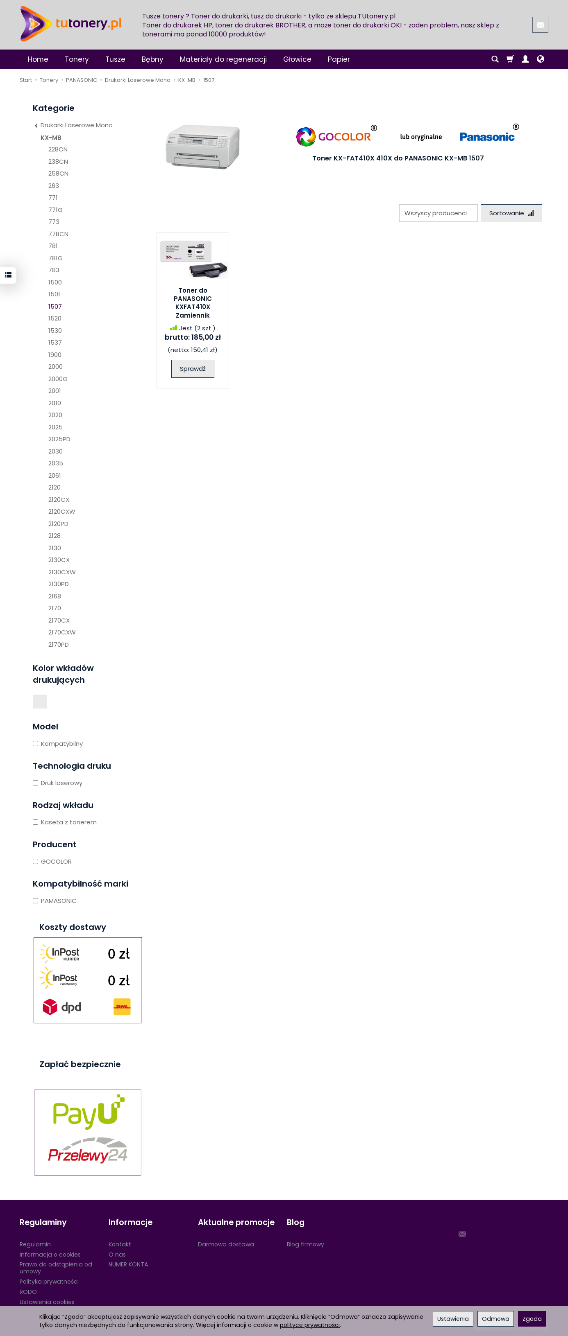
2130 (54, 548)
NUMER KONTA (128, 1264)
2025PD (59, 439)
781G (55, 258)
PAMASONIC (55, 900)
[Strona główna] (71, 23)
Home (38, 59)
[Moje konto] (525, 59)
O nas (117, 1254)
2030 (55, 451)
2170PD (58, 644)
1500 (55, 282)
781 (53, 245)
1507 (55, 306)
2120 (54, 487)
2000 (55, 366)
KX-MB (51, 137)
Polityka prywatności (49, 1281)
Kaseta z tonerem (65, 822)
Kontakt (120, 1244)
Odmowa (495, 1319)
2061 (54, 475)
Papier (339, 59)
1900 (54, 354)
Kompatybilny (58, 743)
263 (53, 185)
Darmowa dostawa (226, 1244)
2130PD (58, 584)
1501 (54, 294)
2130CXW (62, 572)
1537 (55, 342)
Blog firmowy (305, 1244)
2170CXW (62, 632)
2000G (58, 379)
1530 (55, 330)
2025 (55, 427)
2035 (55, 463)
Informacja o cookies (50, 1254)
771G (55, 209)
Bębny (153, 59)
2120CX (58, 499)
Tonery (77, 59)
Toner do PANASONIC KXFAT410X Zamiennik (193, 303)
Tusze (115, 59)
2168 (54, 596)
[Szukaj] (495, 59)
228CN (58, 149)
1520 (54, 318)
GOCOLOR (52, 861)
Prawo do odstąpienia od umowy (56, 1267)
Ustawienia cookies (47, 1302)
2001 (54, 390)
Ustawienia (453, 1319)
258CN (58, 173)
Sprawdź (193, 368)
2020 (55, 415)
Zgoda (532, 1319)
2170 (54, 608)
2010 (54, 403)
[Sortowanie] (511, 213)
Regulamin (35, 1244)
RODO (28, 1291)
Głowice (297, 59)
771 (53, 197)
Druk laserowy (57, 783)
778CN (58, 234)
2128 (54, 535)
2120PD (58, 523)
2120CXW (61, 511)
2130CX (59, 559)
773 (53, 221)
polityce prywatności (310, 1325)
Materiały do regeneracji (223, 59)
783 (53, 270)
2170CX (59, 620)
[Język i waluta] (540, 59)
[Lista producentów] (438, 213)
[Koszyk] (510, 59)
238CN (58, 161)
